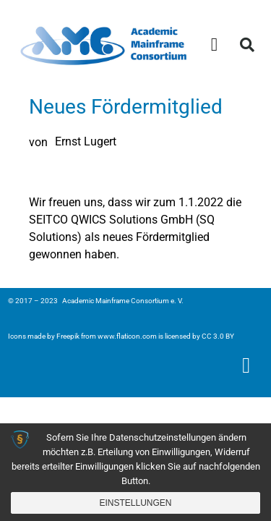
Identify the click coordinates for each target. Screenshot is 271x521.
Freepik (67, 336)
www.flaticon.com (127, 336)
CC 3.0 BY (218, 336)
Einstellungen (135, 503)
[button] (215, 45)
